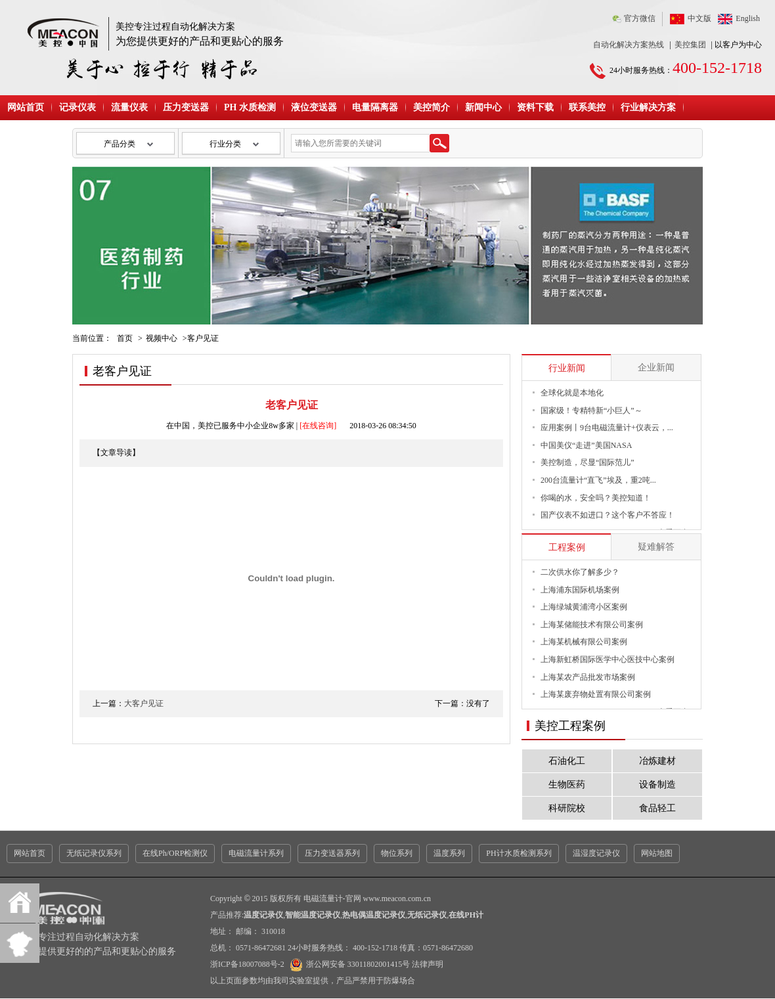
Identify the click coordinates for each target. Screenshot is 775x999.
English (748, 18)
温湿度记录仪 (596, 853)
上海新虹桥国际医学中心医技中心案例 (608, 659)
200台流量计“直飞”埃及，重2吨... (598, 480)
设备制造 (657, 784)
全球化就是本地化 (572, 392)
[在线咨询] (317, 425)
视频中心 (161, 338)
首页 (125, 338)
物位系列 (396, 853)
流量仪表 (129, 107)
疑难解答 (656, 547)
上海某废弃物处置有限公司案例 (596, 694)
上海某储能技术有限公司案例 (592, 624)
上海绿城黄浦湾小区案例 (584, 606)
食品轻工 (657, 808)
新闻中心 (483, 107)
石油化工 (566, 761)
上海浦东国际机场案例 (580, 589)
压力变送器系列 (332, 853)
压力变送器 (186, 107)
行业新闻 (566, 368)
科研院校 (566, 808)
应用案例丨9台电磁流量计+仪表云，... (607, 427)
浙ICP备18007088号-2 (247, 964)
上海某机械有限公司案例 (584, 641)
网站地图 (657, 853)
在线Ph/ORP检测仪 (175, 853)
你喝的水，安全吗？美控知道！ (596, 497)
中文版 (699, 18)
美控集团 (690, 44)
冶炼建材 (657, 761)
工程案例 (566, 547)
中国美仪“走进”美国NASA (586, 445)
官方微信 (639, 18)
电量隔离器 (375, 107)
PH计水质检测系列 (518, 853)
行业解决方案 (648, 107)
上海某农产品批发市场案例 (588, 677)
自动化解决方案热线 (628, 44)
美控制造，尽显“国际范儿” (587, 462)
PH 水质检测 (250, 107)
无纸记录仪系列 (94, 853)
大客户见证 (144, 703)
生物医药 (566, 784)
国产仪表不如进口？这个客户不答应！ (608, 515)
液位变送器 (314, 107)
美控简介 (431, 107)
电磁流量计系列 (256, 853)
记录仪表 (77, 107)
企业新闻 (656, 367)
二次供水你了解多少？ (580, 572)
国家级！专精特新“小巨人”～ (591, 410)
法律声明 (427, 964)
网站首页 (25, 107)
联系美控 (587, 107)
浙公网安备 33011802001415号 (348, 964)
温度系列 (449, 853)
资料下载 (535, 107)
